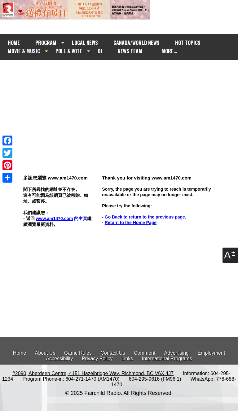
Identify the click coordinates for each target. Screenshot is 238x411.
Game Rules (78, 353)
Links (127, 358)
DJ (100, 51)
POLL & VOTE (68, 51)
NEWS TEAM (130, 51)
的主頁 (61, 218)
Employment (211, 353)
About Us (45, 353)
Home (19, 353)
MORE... (169, 51)
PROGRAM (45, 42)
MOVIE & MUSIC (24, 51)
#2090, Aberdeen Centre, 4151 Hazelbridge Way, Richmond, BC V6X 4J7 (93, 373)
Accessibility (59, 358)
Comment (144, 353)
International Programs (167, 358)
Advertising (176, 353)
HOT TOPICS (188, 42)
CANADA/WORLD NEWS (136, 42)
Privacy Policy (97, 358)
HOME (14, 42)
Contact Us (112, 353)
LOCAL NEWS (85, 42)
